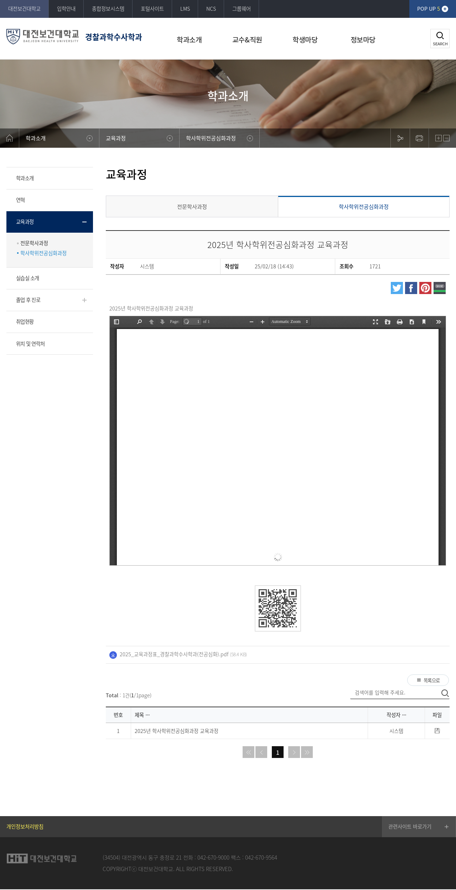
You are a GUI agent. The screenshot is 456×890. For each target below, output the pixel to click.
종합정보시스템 (108, 8)
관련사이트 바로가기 (409, 827)
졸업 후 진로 (28, 300)
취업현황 (24, 321)
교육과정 (24, 222)
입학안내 (66, 8)
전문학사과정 (34, 243)
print (419, 138)
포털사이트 (152, 8)
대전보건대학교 (24, 8)
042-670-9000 (213, 858)
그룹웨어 (241, 8)
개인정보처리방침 (24, 827)
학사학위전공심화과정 (43, 253)
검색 (440, 38)
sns (400, 138)
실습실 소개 (27, 278)
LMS (185, 8)
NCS (211, 8)
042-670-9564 (261, 858)
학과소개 (24, 178)
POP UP (428, 8)
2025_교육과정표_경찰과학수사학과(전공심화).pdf (174, 654)
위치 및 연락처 (30, 344)
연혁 (20, 200)
